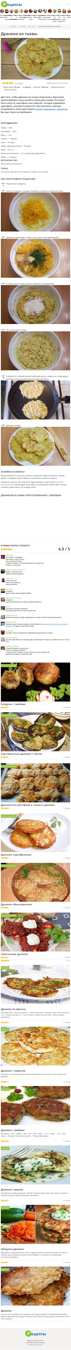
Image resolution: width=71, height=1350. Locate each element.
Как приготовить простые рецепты (11, 4)
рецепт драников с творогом (51, 109)
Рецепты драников (9, 666)
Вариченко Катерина (60, 83)
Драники (5, 968)
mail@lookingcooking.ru (35, 1345)
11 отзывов (19, 83)
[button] (68, 4)
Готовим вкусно (35, 1333)
